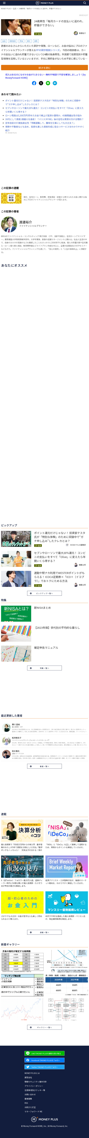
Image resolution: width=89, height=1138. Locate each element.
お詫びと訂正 (30, 1107)
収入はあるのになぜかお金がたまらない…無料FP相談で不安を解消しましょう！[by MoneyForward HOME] (45, 76)
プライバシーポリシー (34, 1086)
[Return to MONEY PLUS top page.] (44, 2)
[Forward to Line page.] (44, 1053)
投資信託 (12, 41)
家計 (28, 41)
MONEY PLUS (6, 8)
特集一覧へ (44, 668)
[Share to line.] (48, 83)
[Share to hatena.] (55, 83)
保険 (35, 41)
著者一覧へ (44, 766)
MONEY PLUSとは (32, 1073)
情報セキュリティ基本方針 (36, 1081)
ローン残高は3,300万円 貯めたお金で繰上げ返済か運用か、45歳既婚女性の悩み (43, 115)
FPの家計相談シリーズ (48, 50)
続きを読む (44, 67)
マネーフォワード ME (33, 1111)
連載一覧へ (44, 932)
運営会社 (28, 1077)
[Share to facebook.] (34, 83)
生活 (14, 8)
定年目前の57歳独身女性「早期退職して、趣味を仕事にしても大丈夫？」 (40, 122)
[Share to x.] (41, 83)
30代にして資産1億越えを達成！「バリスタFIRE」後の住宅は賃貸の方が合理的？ (44, 119)
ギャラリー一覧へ (44, 1027)
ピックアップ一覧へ (44, 593)
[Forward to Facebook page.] (44, 1060)
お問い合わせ (30, 1094)
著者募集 (28, 1098)
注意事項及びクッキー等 (35, 1090)
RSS (26, 1103)
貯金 (21, 41)
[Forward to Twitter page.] (44, 1067)
